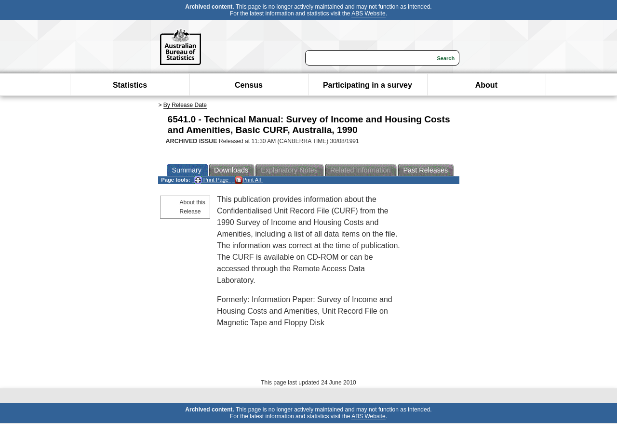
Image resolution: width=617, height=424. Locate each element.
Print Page (211, 180)
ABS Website (368, 13)
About (486, 85)
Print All (248, 180)
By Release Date (185, 105)
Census (249, 85)
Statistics (130, 85)
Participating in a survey (367, 85)
